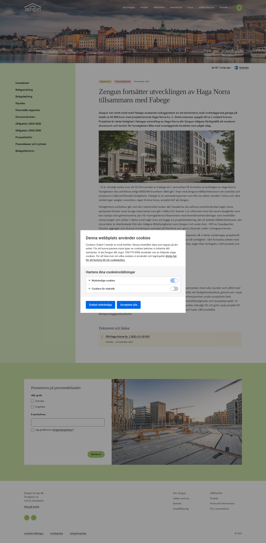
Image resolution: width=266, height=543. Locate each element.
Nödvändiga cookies (101, 280)
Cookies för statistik (101, 288)
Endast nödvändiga (100, 304)
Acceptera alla (130, 304)
